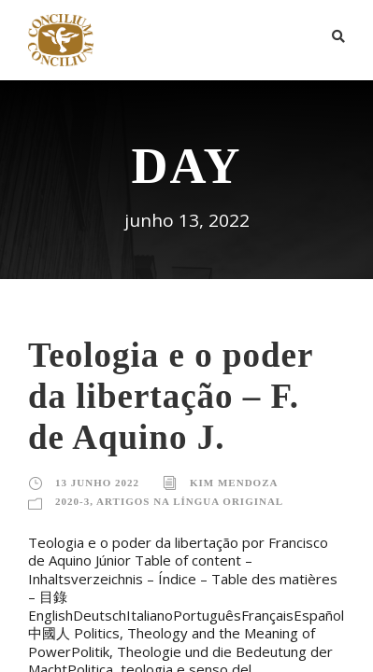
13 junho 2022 (97, 482)
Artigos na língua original (189, 501)
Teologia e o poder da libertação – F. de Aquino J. (170, 396)
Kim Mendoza (234, 482)
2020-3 (72, 501)
